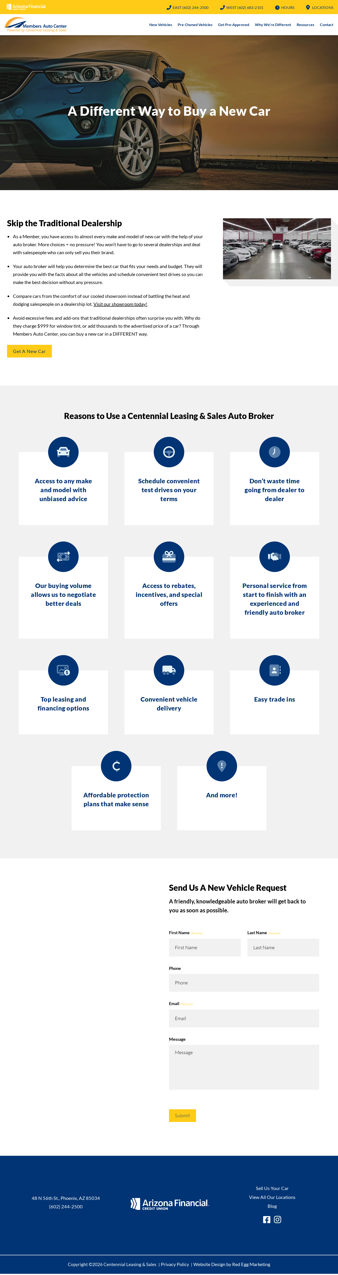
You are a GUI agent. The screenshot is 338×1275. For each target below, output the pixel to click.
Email (181, 1005)
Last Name (264, 934)
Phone (175, 969)
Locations (322, 7)
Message (177, 1040)
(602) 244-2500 (191, 7)
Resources (305, 25)
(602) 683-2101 (244, 7)
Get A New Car (29, 352)
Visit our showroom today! (120, 305)
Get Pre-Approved (233, 25)
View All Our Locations (272, 1198)
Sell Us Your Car (272, 1189)
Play (277, 249)
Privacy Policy (175, 1265)
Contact (326, 25)
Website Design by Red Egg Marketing (231, 1265)
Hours (287, 7)
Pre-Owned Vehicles (195, 25)
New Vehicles (160, 25)
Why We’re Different (273, 25)
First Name (186, 934)
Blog (272, 1207)
